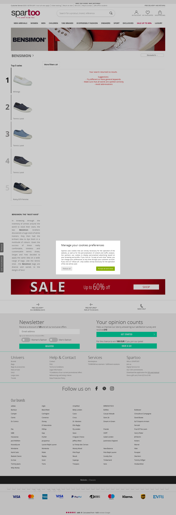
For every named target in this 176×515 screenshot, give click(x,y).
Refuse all (66, 269)
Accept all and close (105, 269)
